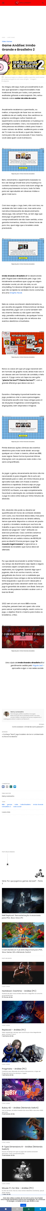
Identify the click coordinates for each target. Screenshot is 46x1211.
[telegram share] (15, 786)
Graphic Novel (16, 293)
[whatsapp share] (11, 786)
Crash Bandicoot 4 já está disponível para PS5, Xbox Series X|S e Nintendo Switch (22, 951)
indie (16, 804)
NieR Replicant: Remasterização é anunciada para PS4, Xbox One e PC (21, 916)
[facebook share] (3, 786)
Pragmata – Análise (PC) (14, 1068)
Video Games (11, 37)
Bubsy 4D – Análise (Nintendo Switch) (20, 1107)
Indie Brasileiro (26, 804)
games (9, 804)
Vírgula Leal (37, 665)
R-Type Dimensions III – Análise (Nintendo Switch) (22, 1147)
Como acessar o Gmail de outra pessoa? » (28, 727)
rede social (17, 807)
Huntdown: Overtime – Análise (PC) (19, 991)
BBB (3, 804)
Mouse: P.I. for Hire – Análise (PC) (18, 1188)
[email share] (7, 786)
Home (3, 37)
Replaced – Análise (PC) (14, 1029)
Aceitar (23, 1205)
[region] (23, 20)
